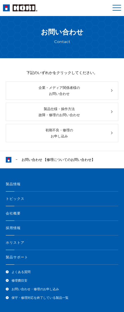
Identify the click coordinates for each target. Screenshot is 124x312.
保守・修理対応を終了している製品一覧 (40, 297)
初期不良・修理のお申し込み (59, 133)
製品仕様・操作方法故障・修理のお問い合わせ (59, 112)
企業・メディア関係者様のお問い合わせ (59, 90)
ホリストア (15, 243)
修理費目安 (19, 280)
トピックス (15, 199)
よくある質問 (21, 272)
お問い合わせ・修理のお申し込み (35, 289)
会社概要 (13, 213)
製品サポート (17, 257)
